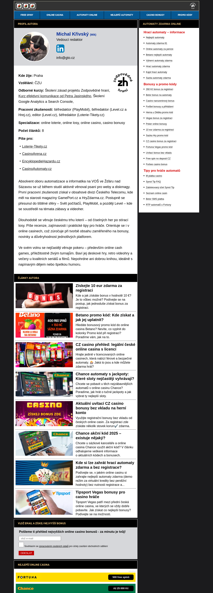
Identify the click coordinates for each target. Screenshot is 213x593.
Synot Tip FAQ (153, 383)
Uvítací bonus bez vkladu (159, 354)
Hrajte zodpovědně (24, 562)
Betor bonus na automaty (159, 296)
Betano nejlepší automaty (159, 256)
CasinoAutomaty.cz (37, 169)
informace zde (81, 566)
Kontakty (18, 586)
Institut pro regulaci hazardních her (76, 574)
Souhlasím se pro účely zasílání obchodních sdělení (66, 546)
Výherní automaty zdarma (159, 262)
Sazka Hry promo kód (157, 336)
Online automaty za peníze (159, 250)
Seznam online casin (156, 394)
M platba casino (154, 377)
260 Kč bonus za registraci (159, 290)
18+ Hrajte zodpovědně (103, 586)
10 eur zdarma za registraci (160, 331)
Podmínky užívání (36, 586)
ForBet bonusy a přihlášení (159, 308)
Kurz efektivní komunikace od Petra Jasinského (54, 96)
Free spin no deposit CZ (158, 360)
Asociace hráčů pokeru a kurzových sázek (116, 574)
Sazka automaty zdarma (158, 279)
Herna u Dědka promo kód (159, 313)
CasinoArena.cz (34, 154)
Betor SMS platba (155, 400)
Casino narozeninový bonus (160, 302)
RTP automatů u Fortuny (158, 406)
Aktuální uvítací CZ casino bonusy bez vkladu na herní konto (101, 408)
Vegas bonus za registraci (159, 319)
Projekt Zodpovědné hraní (153, 574)
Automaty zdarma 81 (156, 244)
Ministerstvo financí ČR (45, 574)
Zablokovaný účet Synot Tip (160, 388)
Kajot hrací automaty (156, 273)
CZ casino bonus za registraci (161, 342)
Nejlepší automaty (155, 239)
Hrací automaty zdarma (158, 267)
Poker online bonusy (156, 325)
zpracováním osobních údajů (53, 546)
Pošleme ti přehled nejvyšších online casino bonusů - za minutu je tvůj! (72, 531)
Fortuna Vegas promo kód (159, 348)
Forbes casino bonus (156, 365)
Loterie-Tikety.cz (34, 146)
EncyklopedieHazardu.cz (41, 161)
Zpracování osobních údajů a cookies (68, 586)
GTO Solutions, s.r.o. (132, 586)
